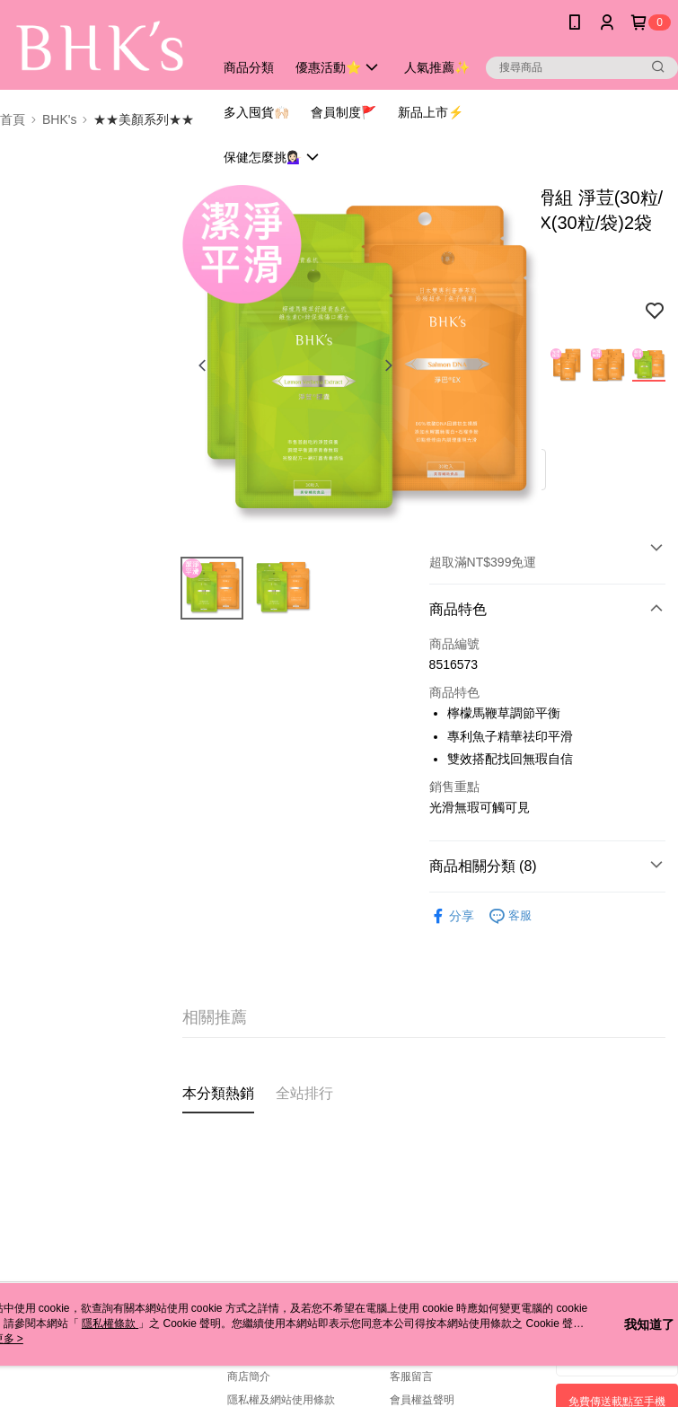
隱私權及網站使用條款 (281, 1400)
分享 (451, 916)
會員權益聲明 (422, 1400)
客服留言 (411, 1376)
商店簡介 (248, 1376)
